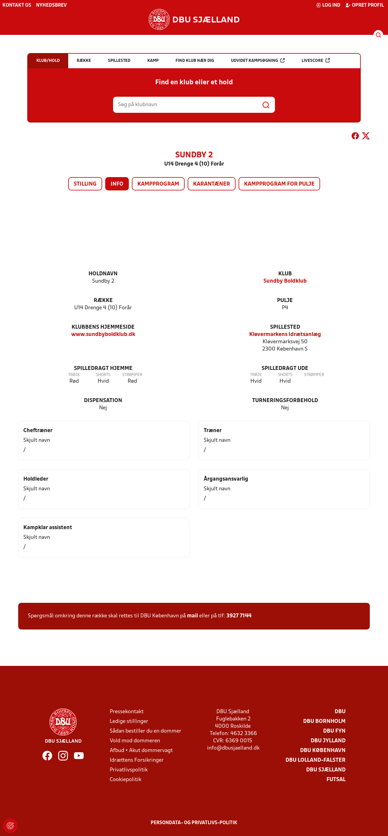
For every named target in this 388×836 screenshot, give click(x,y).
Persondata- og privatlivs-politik (194, 823)
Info (117, 184)
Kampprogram (158, 184)
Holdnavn (103, 274)
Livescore (316, 60)
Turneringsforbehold (285, 400)
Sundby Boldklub (285, 281)
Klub (285, 274)
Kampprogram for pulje (279, 184)
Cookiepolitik (125, 779)
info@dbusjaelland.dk (233, 748)
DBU (340, 711)
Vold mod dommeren (135, 741)
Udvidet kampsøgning (258, 60)
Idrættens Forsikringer (137, 760)
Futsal (336, 779)
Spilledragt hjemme (103, 368)
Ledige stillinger (129, 721)
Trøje (74, 375)
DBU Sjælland (326, 770)
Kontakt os (16, 5)
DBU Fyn (334, 731)
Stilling (85, 184)
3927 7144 (239, 616)
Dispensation (103, 400)
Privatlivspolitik (129, 770)
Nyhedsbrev (51, 5)
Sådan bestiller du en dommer (145, 731)
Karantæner (211, 184)
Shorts (103, 375)
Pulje (285, 300)
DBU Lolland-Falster (316, 760)
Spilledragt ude (285, 368)
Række (103, 300)
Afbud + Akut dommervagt (141, 750)
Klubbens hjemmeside (103, 327)
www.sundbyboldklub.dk (103, 334)
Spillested (285, 327)
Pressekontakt (127, 711)
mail (192, 616)
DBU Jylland (328, 741)
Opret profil (364, 5)
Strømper (132, 375)
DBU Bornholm (324, 721)
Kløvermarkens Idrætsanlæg (285, 334)
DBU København (323, 750)
